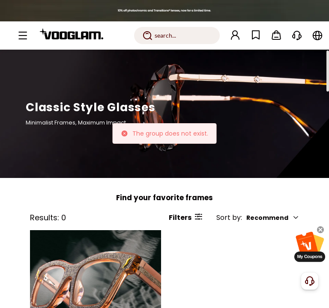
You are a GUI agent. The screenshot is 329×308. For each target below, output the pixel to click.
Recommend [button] (272, 217)
